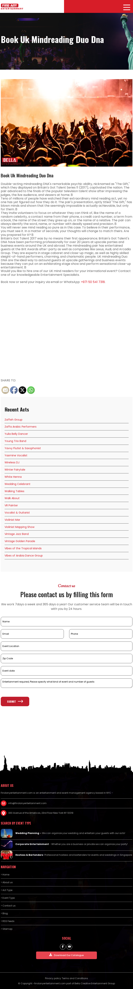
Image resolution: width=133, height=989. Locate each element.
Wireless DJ (12, 462)
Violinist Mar (12, 520)
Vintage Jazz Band (17, 534)
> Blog (4, 913)
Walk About (12, 498)
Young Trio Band (15, 441)
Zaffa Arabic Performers (20, 427)
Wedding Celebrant (17, 484)
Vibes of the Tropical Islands (23, 548)
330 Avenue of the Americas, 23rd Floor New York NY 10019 (40, 812)
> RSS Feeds (7, 921)
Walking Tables (14, 491)
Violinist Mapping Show (19, 527)
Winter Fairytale (15, 470)
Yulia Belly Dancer (16, 434)
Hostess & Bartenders (29, 855)
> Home (5, 874)
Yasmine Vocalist (16, 455)
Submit (15, 701)
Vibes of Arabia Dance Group (24, 555)
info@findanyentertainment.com (27, 803)
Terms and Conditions (75, 978)
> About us (7, 882)
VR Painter (11, 505)
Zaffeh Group (13, 420)
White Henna (13, 477)
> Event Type (8, 897)
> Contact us (8, 905)
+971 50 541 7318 (93, 282)
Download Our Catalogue (66, 955)
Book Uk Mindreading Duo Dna (27, 175)
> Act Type (6, 890)
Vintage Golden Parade (20, 541)
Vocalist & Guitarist (17, 512)
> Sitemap (6, 929)
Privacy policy (53, 978)
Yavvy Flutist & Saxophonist (23, 448)
